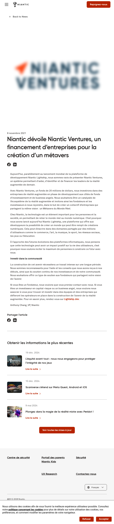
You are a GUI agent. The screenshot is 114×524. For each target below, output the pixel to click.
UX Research (49, 474)
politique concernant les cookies (25, 509)
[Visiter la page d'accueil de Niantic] (21, 4)
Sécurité (81, 457)
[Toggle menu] (6, 4)
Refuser (86, 519)
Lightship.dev (71, 299)
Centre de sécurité (18, 457)
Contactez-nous (86, 474)
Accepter (104, 519)
